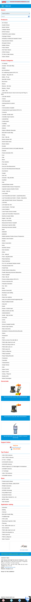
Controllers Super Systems (8, 116)
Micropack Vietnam (6, 43)
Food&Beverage (5, 516)
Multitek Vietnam (6, 45)
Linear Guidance (6, 209)
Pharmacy (4, 523)
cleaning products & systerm (8, 103)
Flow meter (4, 164)
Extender (4, 150)
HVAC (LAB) (5, 518)
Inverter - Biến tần (6, 191)
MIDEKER (4, 231)
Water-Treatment (6, 539)
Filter (3, 157)
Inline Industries (5, 501)
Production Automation (7, 283)
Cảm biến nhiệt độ (6, 96)
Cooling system (5, 121)
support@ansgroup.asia (16, 447)
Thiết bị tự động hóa (6, 351)
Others (3, 252)
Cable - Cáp (4, 90)
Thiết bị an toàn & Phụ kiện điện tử (10, 340)
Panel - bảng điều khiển (7, 256)
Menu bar (8, 6)
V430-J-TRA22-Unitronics (8, 457)
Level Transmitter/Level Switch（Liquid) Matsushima (14, 195)
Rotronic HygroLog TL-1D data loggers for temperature (14, 466)
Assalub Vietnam (6, 25)
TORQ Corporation (6, 353)
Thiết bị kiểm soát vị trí (7, 346)
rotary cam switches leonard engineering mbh (12, 299)
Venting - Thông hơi (6, 373)
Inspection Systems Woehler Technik (10, 189)
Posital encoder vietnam (7, 481)
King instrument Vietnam (7, 40)
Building (4, 509)
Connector (4, 112)
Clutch (3, 105)
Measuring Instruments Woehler (9, 227)
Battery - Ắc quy (5, 77)
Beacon (3, 83)
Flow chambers (5, 162)
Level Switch (5, 193)
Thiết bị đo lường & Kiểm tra (8, 344)
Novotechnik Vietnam (7, 494)
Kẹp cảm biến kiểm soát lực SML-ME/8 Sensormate (15, 397)
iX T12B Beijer (5, 471)
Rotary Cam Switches (7, 297)
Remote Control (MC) (7, 290)
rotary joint (4, 304)
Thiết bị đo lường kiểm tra (8, 532)
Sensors (4, 322)
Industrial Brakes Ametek (7, 184)
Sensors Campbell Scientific (8, 324)
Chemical (4, 512)
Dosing (3, 134)
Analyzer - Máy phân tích (7, 74)
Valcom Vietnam (5, 56)
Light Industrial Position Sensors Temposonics (12, 200)
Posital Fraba (5, 267)
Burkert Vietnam (5, 27)
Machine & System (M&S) (8, 216)
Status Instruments (6, 328)
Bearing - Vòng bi (6, 88)
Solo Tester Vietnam (6, 49)
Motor (3, 245)
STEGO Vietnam (6, 52)
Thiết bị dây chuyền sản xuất (8, 342)
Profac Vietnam (5, 47)
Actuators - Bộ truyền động (8, 65)
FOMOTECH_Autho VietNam (8, 34)
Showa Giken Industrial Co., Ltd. (9, 497)
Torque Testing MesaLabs (7, 355)
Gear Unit (4, 175)
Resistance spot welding (7, 292)
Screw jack (4, 317)
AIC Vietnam (5, 22)
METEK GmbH (5, 499)
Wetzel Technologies (6, 378)
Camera (4, 98)
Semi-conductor (5, 527)
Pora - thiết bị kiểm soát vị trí (8, 525)
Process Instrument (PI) (7, 281)
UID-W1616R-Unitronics (7, 462)
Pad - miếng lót (5, 254)
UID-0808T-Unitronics (7, 468)
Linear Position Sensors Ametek (9, 211)
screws (3, 319)
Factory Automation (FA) (7, 152)
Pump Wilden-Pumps (7, 492)
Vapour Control (5, 369)
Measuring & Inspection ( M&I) (9, 521)
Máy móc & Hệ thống (7, 220)
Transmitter (4, 360)
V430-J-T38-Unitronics (7, 473)
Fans (3, 155)
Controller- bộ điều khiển (7, 114)
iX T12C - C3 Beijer (6, 459)
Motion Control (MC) (6, 243)
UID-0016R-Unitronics (7, 464)
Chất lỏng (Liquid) (6, 101)
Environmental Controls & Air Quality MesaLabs (12, 148)
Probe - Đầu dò (5, 277)
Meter (3, 229)
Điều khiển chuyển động (7, 132)
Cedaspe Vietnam (6, 29)
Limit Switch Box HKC (7, 204)
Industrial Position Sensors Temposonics (11, 186)
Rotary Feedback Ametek (7, 301)
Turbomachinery (5, 362)
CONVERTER (5, 119)
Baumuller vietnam (6, 79)
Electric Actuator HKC (7, 139)
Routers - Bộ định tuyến (7, 308)
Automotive (4, 507)
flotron (3, 159)
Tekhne (3, 333)
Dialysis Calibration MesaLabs (9, 130)
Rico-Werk (4, 295)
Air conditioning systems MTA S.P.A (10, 72)
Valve (3, 367)
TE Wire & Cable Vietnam (7, 54)
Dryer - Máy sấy (5, 137)
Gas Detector (5, 171)
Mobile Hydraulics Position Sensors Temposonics (13, 236)
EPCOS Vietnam (6, 31)
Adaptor (4, 68)
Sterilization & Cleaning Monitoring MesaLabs (12, 331)
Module (3, 240)
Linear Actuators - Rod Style (8, 207)
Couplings (4, 123)
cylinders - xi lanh (6, 125)
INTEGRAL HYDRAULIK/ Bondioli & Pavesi (12, 38)
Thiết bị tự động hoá (6, 536)
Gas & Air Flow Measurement (8, 166)
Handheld (4, 180)
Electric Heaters (5, 143)
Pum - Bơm (4, 286)
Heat (3, 182)
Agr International (5, 70)
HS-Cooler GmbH (6, 488)
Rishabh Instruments (6, 485)
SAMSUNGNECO (6, 313)
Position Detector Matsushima (9, 270)
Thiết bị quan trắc (6, 349)
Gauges (4, 173)
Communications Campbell (8, 107)
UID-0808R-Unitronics (7, 475)
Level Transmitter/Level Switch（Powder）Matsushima (14, 198)
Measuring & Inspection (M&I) (8, 225)
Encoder (4, 146)
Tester (3, 337)
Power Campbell (6, 274)
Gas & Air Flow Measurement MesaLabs (11, 168)
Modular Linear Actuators (7, 238)
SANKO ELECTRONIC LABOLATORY (10, 483)
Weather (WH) (5, 376)
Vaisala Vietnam (5, 364)
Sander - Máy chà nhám (7, 315)
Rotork (3, 306)
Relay (3, 288)
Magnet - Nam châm (6, 218)
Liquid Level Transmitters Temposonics (10, 213)
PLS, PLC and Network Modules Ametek (11, 263)
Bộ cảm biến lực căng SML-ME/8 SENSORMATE (15, 416)
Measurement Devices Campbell (9, 222)
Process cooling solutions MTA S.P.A (10, 279)
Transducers (5, 358)
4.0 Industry (4, 63)
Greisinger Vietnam (6, 36)
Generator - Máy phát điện (8, 177)
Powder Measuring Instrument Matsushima (11, 272)
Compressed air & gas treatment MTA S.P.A (12, 110)
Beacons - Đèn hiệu (6, 86)
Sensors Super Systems (7, 326)
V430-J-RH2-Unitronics (7, 455)
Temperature (5, 335)
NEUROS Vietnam (6, 247)
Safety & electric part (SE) (8, 310)
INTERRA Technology (7, 490)
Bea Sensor (4, 81)
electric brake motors (6, 141)
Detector (4, 128)
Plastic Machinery (6, 258)
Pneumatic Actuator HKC (7, 265)
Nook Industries (5, 249)
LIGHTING (4, 202)
